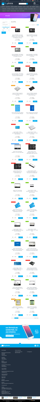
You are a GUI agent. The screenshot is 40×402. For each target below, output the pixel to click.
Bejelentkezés (7, 0)
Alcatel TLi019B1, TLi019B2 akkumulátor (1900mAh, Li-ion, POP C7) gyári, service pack (32, 191)
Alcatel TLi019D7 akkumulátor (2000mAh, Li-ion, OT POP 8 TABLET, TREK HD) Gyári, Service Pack (17, 210)
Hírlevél (22, 0)
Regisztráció (3, 0)
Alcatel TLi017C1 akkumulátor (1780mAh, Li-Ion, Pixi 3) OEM (17, 191)
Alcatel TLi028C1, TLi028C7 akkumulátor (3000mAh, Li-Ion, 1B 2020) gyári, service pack (17, 269)
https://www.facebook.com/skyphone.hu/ (7, 383)
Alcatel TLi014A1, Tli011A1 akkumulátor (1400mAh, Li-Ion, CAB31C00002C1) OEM (17, 172)
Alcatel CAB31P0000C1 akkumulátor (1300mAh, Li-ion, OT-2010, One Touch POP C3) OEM (32, 74)
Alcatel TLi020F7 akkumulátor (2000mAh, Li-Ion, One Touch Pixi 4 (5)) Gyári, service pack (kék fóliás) (17, 249)
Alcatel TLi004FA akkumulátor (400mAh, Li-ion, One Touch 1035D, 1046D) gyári (17, 113)
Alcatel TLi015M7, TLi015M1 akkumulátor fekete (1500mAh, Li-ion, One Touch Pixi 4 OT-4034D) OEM (32, 172)
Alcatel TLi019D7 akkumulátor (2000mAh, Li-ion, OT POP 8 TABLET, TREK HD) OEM (32, 210)
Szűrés (4, 32)
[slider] (2, 27)
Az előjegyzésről (29, 351)
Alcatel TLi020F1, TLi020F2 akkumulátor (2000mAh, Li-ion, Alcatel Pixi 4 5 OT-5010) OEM (17, 230)
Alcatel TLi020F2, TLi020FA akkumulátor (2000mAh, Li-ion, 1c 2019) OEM (32, 230)
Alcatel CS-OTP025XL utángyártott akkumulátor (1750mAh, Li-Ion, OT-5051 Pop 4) (17, 94)
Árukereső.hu (6, 398)
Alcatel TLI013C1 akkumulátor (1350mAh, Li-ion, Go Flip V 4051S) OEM (17, 152)
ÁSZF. (24, 0)
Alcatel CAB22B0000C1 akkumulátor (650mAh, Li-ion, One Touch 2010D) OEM (32, 36)
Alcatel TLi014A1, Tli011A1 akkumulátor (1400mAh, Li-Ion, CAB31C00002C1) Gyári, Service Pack (32, 152)
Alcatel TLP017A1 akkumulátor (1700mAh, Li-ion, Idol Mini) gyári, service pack (32, 307)
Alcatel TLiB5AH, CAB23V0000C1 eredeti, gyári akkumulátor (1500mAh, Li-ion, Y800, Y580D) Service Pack (32, 288)
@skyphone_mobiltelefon (5, 380)
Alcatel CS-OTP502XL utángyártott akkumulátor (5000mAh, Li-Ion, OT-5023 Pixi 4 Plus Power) (32, 94)
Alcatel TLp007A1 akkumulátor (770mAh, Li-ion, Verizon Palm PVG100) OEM (17, 307)
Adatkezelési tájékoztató (18, 351)
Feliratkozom (9, 335)
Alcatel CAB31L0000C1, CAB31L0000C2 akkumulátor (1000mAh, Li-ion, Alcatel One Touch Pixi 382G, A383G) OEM (17, 74)
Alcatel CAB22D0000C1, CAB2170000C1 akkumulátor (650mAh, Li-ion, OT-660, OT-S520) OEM (32, 55)
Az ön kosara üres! (35, 4)
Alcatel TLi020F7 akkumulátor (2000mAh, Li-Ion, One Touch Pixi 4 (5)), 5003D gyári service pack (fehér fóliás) (32, 249)
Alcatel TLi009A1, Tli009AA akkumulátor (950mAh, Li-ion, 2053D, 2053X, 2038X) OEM (17, 133)
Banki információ (17, 352)
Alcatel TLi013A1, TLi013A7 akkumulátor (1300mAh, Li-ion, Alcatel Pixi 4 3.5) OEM (32, 133)
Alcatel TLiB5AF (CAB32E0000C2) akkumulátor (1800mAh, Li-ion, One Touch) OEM (17, 288)
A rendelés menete (28, 0)
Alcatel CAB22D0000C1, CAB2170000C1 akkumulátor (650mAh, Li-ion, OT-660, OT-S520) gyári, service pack (17, 55)
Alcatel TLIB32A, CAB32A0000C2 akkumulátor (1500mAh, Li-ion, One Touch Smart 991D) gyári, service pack (32, 269)
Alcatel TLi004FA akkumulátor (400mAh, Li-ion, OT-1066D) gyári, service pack (32, 113)
